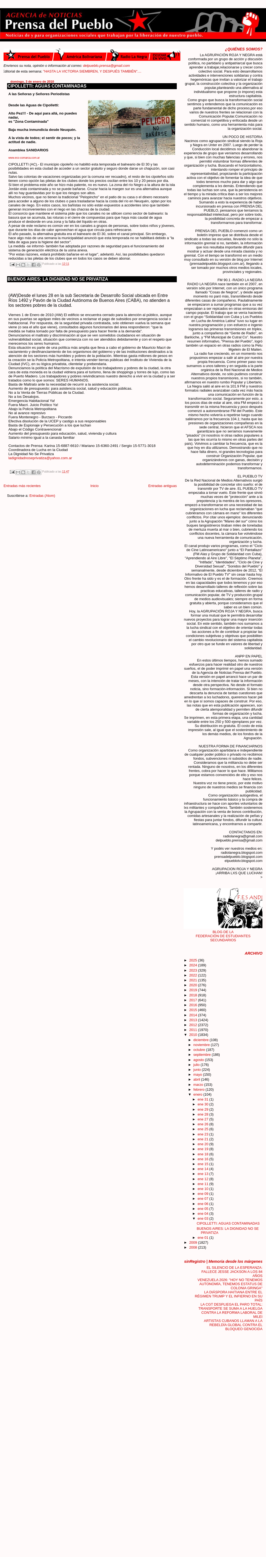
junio (197, 1070)
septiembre (202, 1055)
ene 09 (203, 1194)
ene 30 (203, 1104)
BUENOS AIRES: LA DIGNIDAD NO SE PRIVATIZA (58, 279)
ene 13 (203, 1174)
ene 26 (203, 1124)
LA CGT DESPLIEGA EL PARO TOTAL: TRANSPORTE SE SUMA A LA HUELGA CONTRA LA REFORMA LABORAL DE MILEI (230, 1310)
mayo (198, 1074)
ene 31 (203, 1099)
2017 (193, 1000)
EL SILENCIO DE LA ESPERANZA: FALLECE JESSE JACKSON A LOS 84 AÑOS (231, 1272)
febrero (199, 1089)
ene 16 (203, 1159)
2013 (193, 1020)
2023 (193, 970)
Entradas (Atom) (42, 496)
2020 (193, 985)
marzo (198, 1085)
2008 (193, 1247)
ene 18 (203, 1154)
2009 (193, 1242)
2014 (193, 1015)
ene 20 (203, 1144)
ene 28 (203, 1114)
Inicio (94, 486)
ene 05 (203, 1209)
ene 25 (203, 1129)
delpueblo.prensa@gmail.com (106, 66)
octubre (199, 1050)
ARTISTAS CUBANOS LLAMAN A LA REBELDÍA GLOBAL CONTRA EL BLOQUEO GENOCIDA (233, 1325)
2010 (193, 1035)
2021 (193, 980)
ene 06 (203, 1204)
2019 (193, 990)
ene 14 (203, 1169)
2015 (193, 1010)
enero (198, 1094)
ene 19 (203, 1149)
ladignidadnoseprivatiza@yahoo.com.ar (40, 458)
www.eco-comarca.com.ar (24, 157)
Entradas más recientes (22, 486)
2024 (193, 965)
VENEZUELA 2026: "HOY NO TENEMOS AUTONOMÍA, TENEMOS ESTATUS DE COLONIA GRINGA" (230, 1284)
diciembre (201, 1040)
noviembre (202, 1045)
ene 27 (203, 1119)
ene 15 (203, 1164)
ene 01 (203, 1238)
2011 (193, 1030)
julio (197, 1065)
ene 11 (203, 1184)
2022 (193, 975)
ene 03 (203, 1218)
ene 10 (203, 1189)
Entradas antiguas (162, 486)
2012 (193, 1025)
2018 (193, 995)
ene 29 (203, 1109)
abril (197, 1079)
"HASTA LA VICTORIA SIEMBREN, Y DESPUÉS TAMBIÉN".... (111, 71)
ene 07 (203, 1199)
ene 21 (203, 1139)
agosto (199, 1060)
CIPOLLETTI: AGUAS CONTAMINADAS (47, 86)
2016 (193, 1005)
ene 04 (203, 1214)
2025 (193, 960)
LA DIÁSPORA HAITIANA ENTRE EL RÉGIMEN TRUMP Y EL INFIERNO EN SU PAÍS (228, 1296)
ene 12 (203, 1179)
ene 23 (203, 1134)
